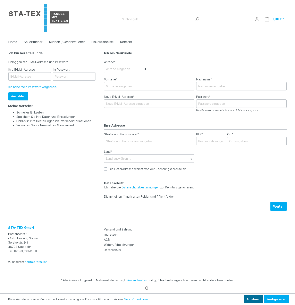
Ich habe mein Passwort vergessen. (32, 87)
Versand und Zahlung (118, 229)
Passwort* (203, 96)
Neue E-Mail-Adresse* (119, 96)
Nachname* (204, 79)
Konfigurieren (277, 299)
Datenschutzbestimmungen (140, 187)
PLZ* (199, 134)
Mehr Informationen (136, 299)
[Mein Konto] (257, 19)
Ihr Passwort (61, 69)
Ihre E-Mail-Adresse (21, 69)
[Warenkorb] (274, 19)
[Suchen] (197, 19)
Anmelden (18, 96)
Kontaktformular (36, 262)
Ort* (230, 134)
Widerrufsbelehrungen (119, 244)
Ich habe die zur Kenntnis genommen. (149, 185)
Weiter (278, 206)
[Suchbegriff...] (156, 19)
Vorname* (110, 79)
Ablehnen (254, 299)
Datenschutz (112, 250)
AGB (107, 239)
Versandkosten (137, 280)
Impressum (111, 234)
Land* (108, 151)
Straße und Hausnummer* (121, 134)
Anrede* (110, 62)
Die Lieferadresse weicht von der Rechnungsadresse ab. (148, 169)
